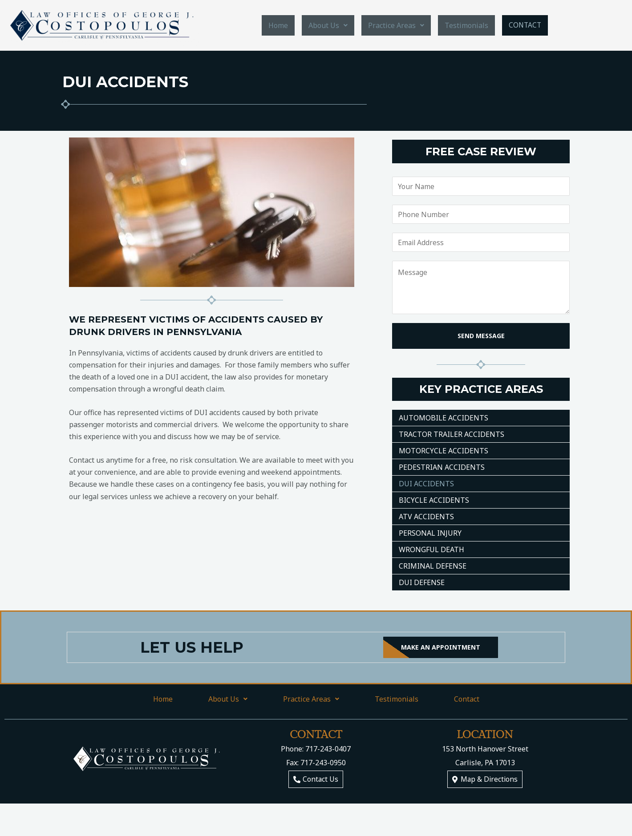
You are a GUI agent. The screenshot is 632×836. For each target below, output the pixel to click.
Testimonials (467, 25)
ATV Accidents (426, 516)
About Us (328, 25)
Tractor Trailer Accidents (451, 434)
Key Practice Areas (481, 389)
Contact (525, 25)
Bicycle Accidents (434, 500)
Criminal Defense (432, 566)
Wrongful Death (431, 549)
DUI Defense (422, 582)
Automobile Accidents (443, 418)
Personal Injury (430, 533)
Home (279, 25)
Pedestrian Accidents (442, 467)
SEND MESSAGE (481, 335)
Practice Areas (397, 25)
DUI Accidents (426, 484)
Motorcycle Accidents (443, 451)
